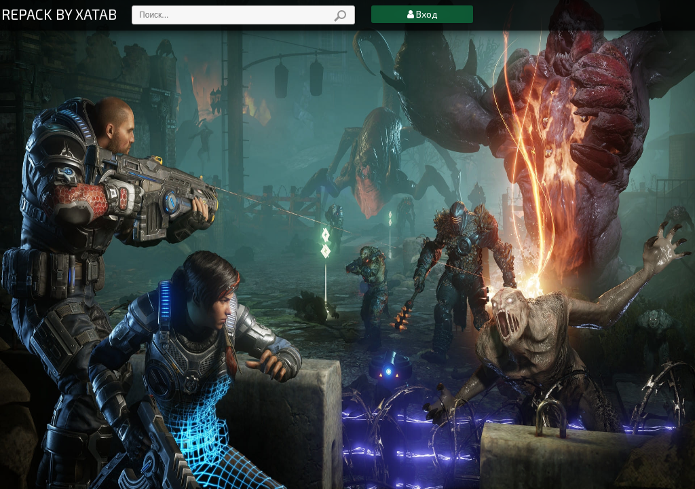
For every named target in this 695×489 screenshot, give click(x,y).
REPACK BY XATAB (59, 13)
